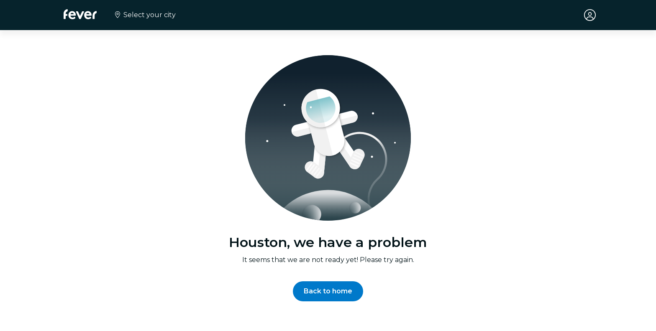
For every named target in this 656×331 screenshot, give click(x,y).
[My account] (590, 15)
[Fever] (80, 14)
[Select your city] (144, 15)
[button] (328, 291)
